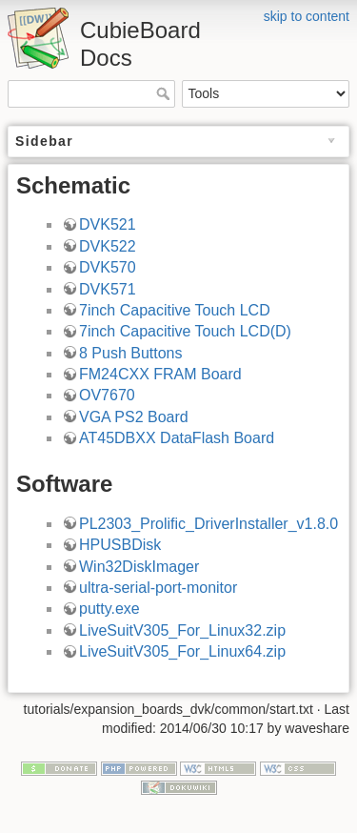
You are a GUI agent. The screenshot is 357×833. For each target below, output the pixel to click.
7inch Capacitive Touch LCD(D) (185, 331)
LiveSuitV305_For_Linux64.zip (182, 651)
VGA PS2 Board (133, 417)
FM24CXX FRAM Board (160, 374)
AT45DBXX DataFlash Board (176, 438)
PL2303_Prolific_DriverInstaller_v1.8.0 (208, 524)
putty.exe (109, 608)
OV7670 (107, 395)
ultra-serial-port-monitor (158, 587)
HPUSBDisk (120, 545)
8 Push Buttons (131, 353)
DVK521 (107, 224)
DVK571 (107, 289)
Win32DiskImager (139, 567)
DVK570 (107, 267)
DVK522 (107, 246)
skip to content (306, 16)
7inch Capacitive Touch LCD (174, 310)
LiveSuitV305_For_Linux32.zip (182, 630)
